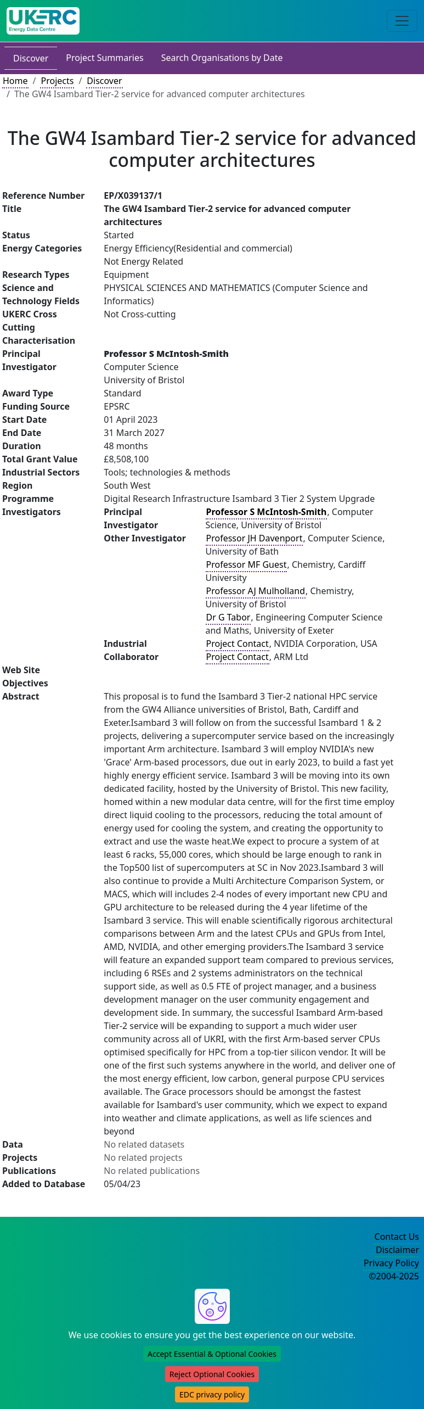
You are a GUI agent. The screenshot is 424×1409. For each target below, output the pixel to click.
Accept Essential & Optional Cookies (212, 1354)
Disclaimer (397, 1250)
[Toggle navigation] (402, 21)
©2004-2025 (394, 1276)
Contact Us (397, 1237)
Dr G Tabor (228, 617)
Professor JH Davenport (254, 538)
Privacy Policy (391, 1263)
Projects (57, 81)
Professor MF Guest (246, 564)
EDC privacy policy (212, 1394)
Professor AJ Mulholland (256, 591)
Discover (30, 58)
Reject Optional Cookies (212, 1374)
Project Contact (237, 644)
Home (15, 81)
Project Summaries (104, 58)
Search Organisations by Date (222, 58)
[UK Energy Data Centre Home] (43, 20)
